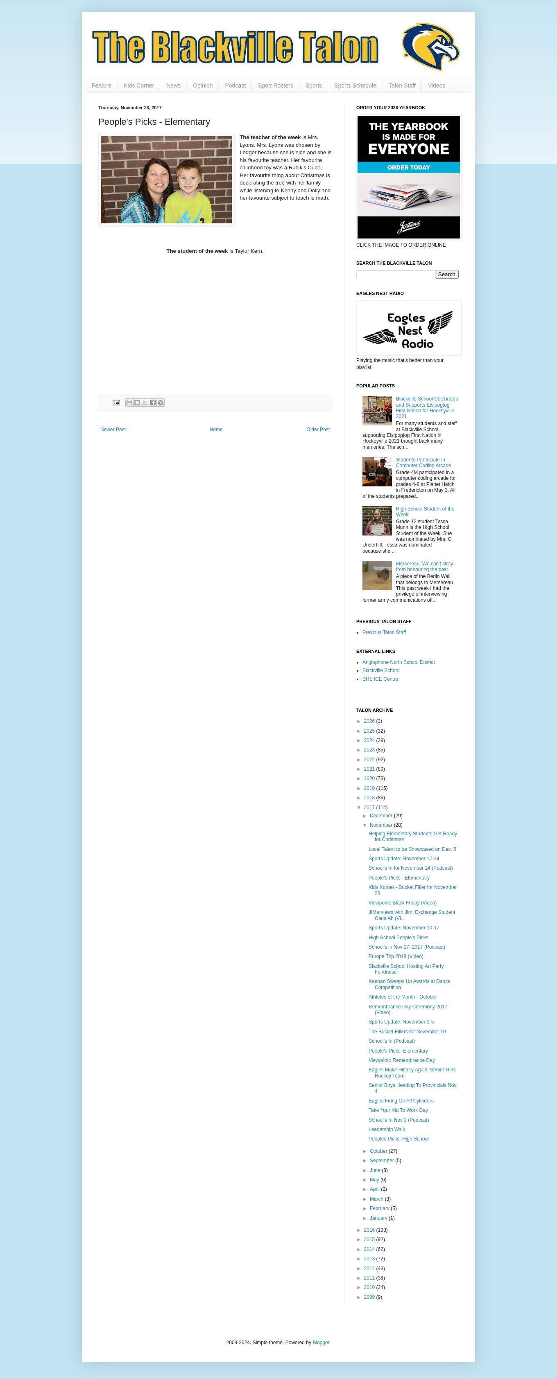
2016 (370, 1230)
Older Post (318, 429)
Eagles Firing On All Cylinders (401, 1101)
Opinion (203, 85)
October (379, 1151)
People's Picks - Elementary (399, 878)
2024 (370, 740)
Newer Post (113, 429)
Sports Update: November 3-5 (401, 1022)
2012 (370, 1268)
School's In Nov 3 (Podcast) (399, 1120)
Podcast (235, 85)
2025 (370, 731)
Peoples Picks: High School (399, 1139)
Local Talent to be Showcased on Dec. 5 (412, 849)
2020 (370, 778)
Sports (314, 85)
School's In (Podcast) (392, 1041)
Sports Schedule (355, 85)
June (376, 1170)
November (382, 825)
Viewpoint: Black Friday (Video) (403, 903)
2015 (370, 1239)
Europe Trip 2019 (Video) (396, 956)
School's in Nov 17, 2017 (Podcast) (407, 947)
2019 (370, 788)
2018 (370, 798)
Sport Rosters (275, 85)
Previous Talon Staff (384, 632)
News (173, 85)
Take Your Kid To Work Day (398, 1110)
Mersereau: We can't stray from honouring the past (424, 566)
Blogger (320, 1342)
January (379, 1218)
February (380, 1208)
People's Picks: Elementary (398, 1051)
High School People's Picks (398, 937)
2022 (370, 760)
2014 (370, 1249)
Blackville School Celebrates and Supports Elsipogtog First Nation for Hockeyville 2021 (427, 407)
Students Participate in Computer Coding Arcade (423, 462)
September (382, 1160)
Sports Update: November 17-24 (404, 859)
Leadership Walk (387, 1129)
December (382, 816)
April (375, 1189)
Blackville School (380, 670)
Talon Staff (402, 85)
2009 (370, 1297)
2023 (370, 750)
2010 (370, 1287)
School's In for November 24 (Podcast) (411, 868)
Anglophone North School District (398, 662)
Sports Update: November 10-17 (404, 928)
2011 (370, 1278)
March (377, 1199)
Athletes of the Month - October (403, 997)
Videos (437, 85)
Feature (101, 85)
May (375, 1180)
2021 (370, 769)
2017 (370, 807)
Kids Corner (139, 85)
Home (216, 429)
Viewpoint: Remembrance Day (402, 1060)
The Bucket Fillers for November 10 (407, 1032)
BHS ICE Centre (380, 679)
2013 (370, 1259)
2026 (370, 721)
